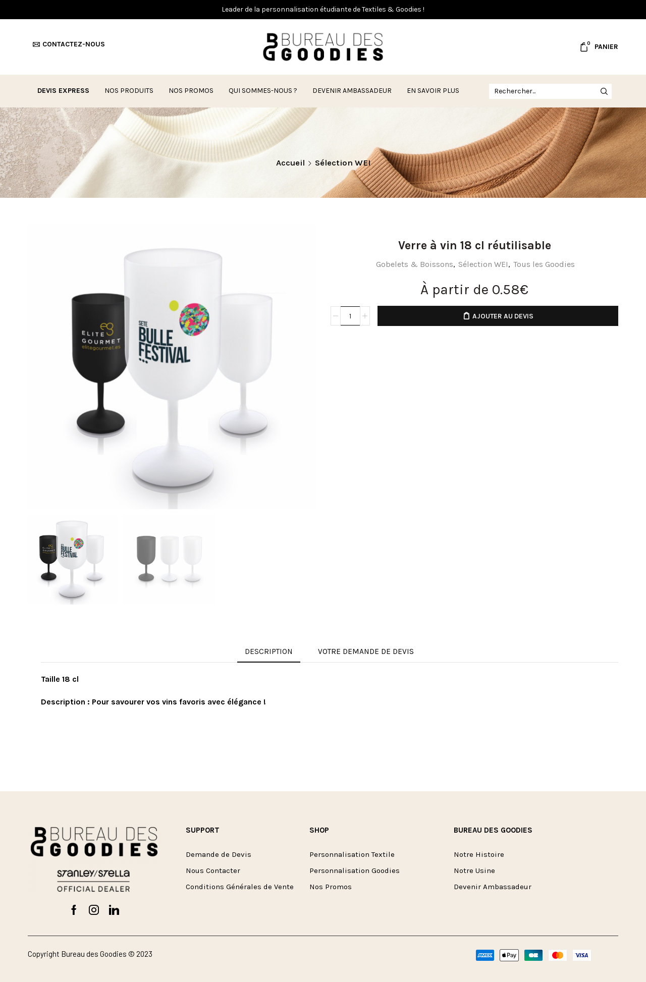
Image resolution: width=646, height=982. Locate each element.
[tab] (268, 652)
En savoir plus (433, 90)
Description (269, 651)
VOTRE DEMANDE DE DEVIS (366, 651)
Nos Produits (128, 90)
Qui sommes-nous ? (263, 90)
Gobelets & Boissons (414, 264)
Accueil (290, 163)
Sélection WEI (342, 163)
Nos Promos (191, 90)
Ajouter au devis (502, 316)
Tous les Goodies (544, 264)
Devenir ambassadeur (352, 90)
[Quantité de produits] (350, 315)
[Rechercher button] (604, 91)
